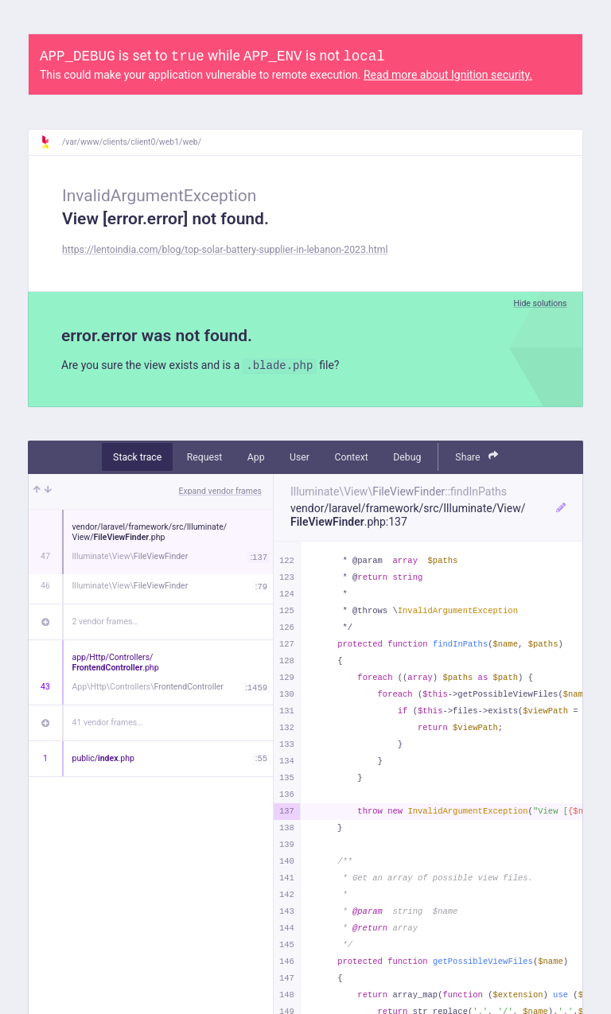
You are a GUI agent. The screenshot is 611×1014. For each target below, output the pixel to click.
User (299, 457)
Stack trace (137, 457)
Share (476, 456)
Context (351, 457)
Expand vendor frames (220, 491)
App (256, 457)
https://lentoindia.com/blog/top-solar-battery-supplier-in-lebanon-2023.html (225, 249)
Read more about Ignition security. (448, 74)
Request (205, 457)
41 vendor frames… (107, 722)
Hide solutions (539, 303)
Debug (407, 457)
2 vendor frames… (105, 621)
